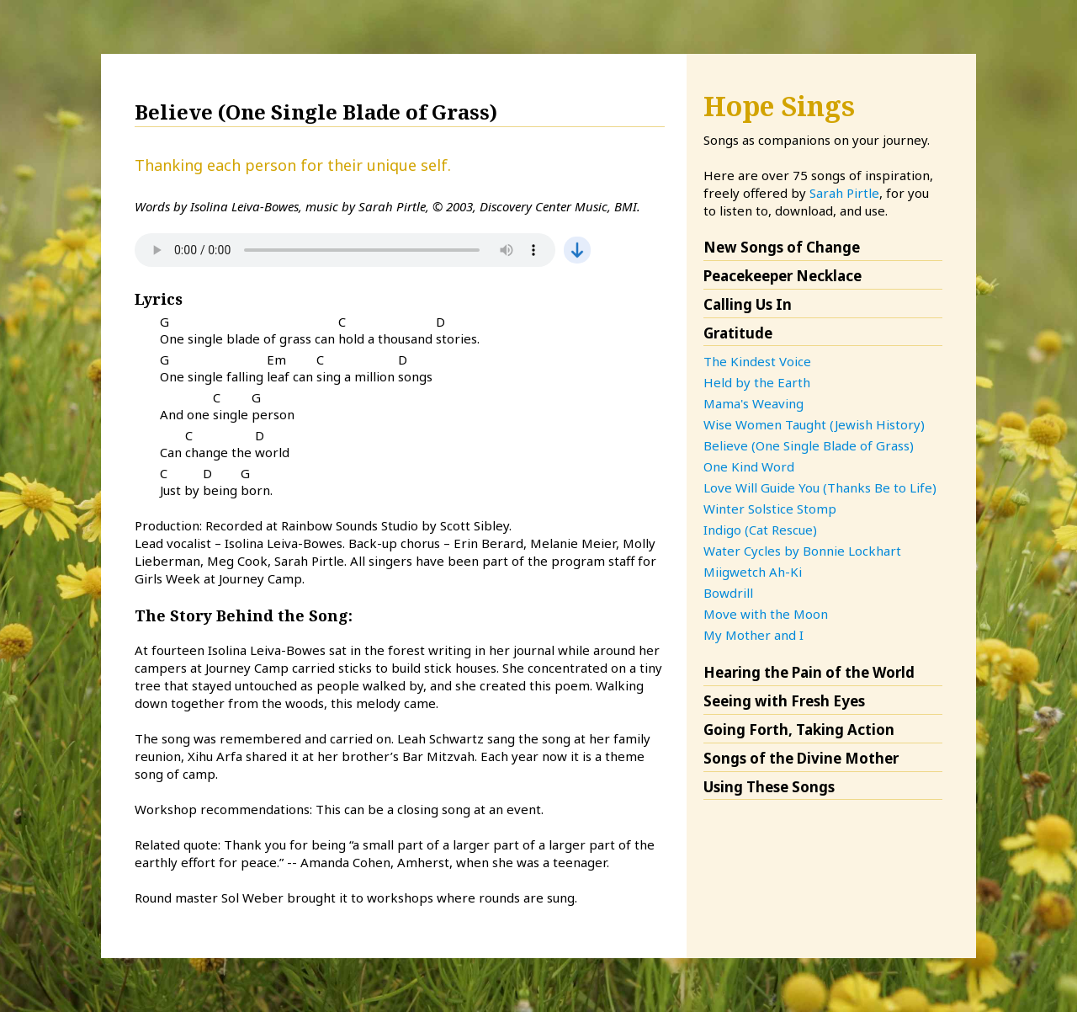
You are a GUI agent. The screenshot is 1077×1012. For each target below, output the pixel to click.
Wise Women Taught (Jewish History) (814, 424)
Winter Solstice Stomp (769, 508)
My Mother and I (753, 634)
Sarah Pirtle (844, 192)
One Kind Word (748, 466)
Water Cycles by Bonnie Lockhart (802, 550)
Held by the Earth (756, 382)
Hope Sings (779, 106)
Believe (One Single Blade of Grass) (808, 445)
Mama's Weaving (753, 403)
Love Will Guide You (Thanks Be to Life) (819, 487)
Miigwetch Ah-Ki (752, 571)
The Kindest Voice (757, 361)
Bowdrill (728, 592)
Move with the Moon (765, 613)
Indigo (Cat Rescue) (760, 529)
